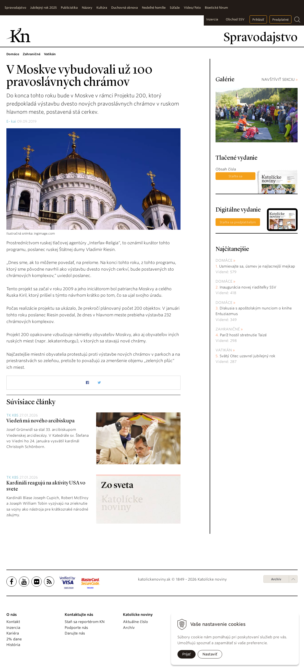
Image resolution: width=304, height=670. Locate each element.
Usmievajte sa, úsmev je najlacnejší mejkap (257, 266)
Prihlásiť (258, 19)
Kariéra (12, 633)
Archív (276, 579)
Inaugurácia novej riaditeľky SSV (248, 287)
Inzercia (212, 19)
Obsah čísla (226, 169)
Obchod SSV (235, 19)
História (13, 645)
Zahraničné (228, 329)
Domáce (224, 260)
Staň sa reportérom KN (85, 622)
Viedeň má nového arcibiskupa (40, 421)
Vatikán (224, 350)
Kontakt (13, 622)
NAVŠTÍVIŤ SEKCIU (280, 79)
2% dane (14, 639)
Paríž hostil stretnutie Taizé (243, 335)
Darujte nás (75, 633)
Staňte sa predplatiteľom (235, 177)
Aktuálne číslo (135, 622)
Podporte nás (76, 628)
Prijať (186, 654)
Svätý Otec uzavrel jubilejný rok (247, 356)
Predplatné (280, 19)
